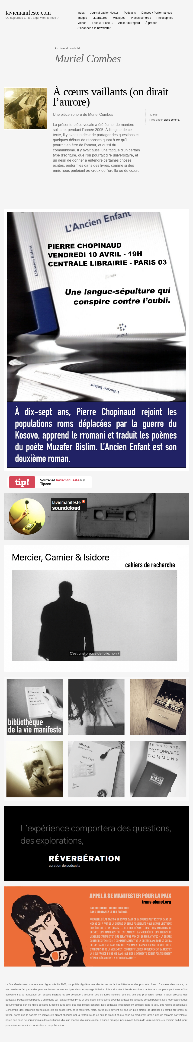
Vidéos (81, 23)
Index (81, 12)
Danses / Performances (157, 12)
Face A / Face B (102, 23)
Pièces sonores (141, 17)
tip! (22, 482)
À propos (151, 23)
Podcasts (130, 12)
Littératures (100, 17)
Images (82, 17)
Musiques (119, 17)
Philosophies (165, 17)
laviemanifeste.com (28, 12)
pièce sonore (171, 119)
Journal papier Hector (104, 12)
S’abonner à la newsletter (94, 28)
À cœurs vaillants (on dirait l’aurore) (110, 96)
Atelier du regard (129, 23)
